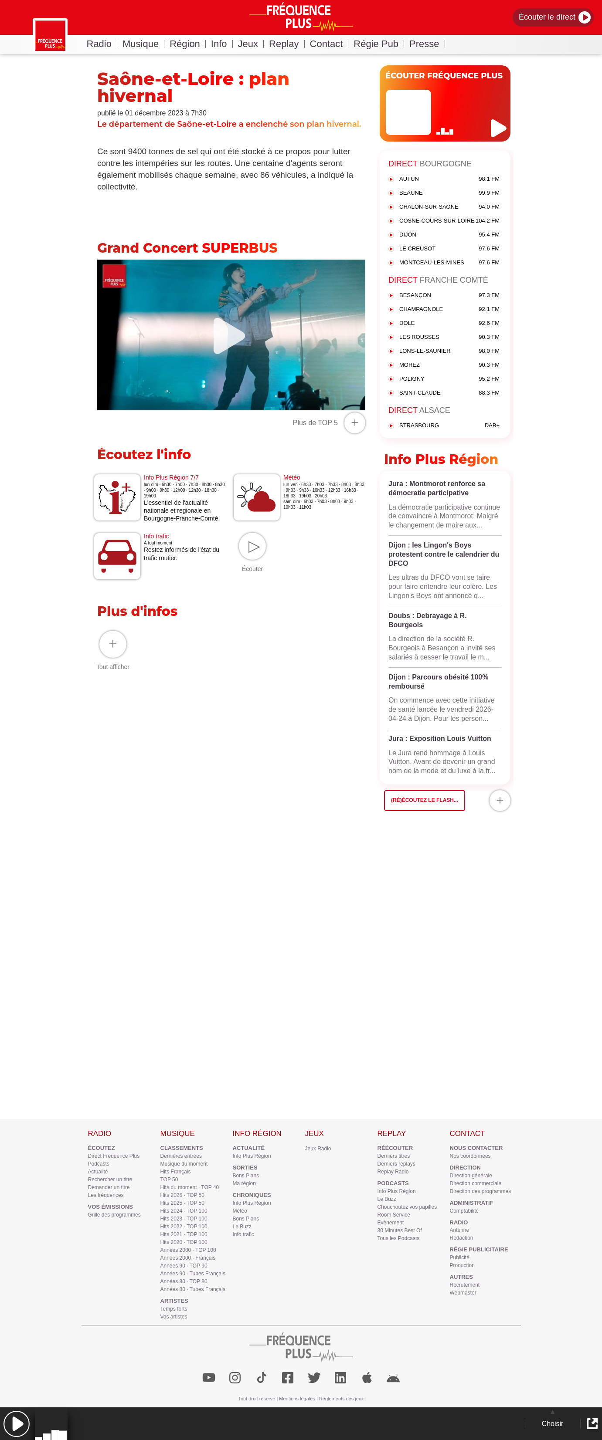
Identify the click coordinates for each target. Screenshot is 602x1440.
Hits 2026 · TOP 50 (182, 1195)
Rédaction (461, 1238)
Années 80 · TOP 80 (183, 1281)
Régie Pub (379, 43)
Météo (240, 1211)
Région (188, 43)
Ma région (244, 1183)
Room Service (394, 1215)
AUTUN (449, 179)
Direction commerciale (476, 1183)
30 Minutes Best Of (400, 1230)
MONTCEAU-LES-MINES (449, 263)
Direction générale (471, 1176)
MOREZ (449, 365)
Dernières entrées (181, 1156)
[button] (16, 1423)
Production (462, 1265)
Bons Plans (246, 1176)
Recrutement (465, 1285)
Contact (329, 43)
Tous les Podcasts (399, 1238)
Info (222, 43)
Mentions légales (297, 1398)
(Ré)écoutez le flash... (424, 800)
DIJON (449, 235)
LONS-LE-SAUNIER (449, 351)
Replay (286, 43)
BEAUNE (449, 193)
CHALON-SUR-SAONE (449, 207)
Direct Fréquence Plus (114, 1156)
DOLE (449, 323)
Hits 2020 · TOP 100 (183, 1242)
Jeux (251, 43)
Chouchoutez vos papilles (407, 1207)
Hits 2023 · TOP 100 (183, 1219)
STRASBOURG (449, 425)
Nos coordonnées (470, 1156)
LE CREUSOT (449, 249)
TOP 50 (169, 1179)
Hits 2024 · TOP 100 (183, 1211)
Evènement (391, 1223)
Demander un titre (109, 1187)
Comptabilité (464, 1211)
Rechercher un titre (110, 1179)
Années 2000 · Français (188, 1258)
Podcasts (98, 1164)
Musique (143, 43)
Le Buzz (242, 1227)
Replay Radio (393, 1172)
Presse (427, 43)
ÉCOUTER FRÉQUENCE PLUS (444, 76)
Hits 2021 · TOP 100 (183, 1234)
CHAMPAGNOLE (449, 309)
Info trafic (243, 1234)
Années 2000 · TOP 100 (188, 1250)
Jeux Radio (318, 1149)
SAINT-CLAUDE (449, 393)
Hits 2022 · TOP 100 (183, 1227)
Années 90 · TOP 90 (183, 1266)
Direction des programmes (480, 1191)
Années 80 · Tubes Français (192, 1289)
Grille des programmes (114, 1215)
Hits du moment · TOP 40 (189, 1187)
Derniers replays (396, 1164)
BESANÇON (449, 295)
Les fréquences (106, 1195)
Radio (102, 43)
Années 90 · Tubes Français (192, 1274)
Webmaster (463, 1293)
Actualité (98, 1172)
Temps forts (173, 1309)
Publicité (459, 1257)
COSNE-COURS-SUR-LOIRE (449, 221)
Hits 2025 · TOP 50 (182, 1203)
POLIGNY (449, 379)
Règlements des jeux (341, 1398)
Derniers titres (394, 1156)
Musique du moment (184, 1164)
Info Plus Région (252, 1156)
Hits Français (175, 1172)
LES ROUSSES (449, 337)
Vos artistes (173, 1317)
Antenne (459, 1230)
